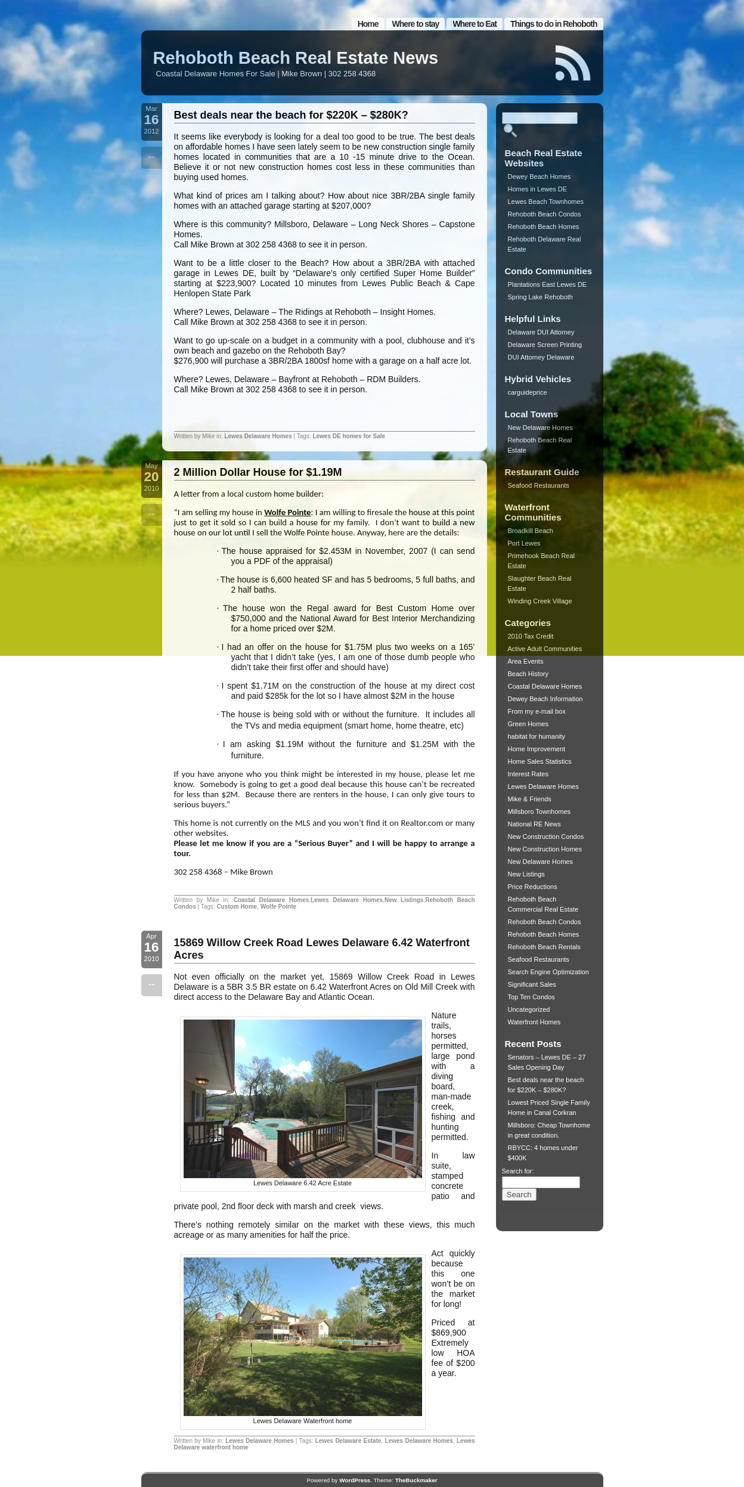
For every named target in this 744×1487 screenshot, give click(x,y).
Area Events (526, 661)
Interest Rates (528, 773)
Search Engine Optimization (548, 971)
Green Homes (528, 723)
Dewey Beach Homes (539, 176)
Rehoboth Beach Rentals (544, 946)
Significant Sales (532, 984)
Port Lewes (524, 543)
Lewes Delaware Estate (348, 1441)
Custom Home (236, 906)
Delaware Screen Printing (545, 344)
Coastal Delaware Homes (271, 900)
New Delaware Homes (540, 427)
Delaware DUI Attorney (541, 332)
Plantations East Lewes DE (547, 284)
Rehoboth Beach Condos (544, 214)
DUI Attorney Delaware (541, 357)
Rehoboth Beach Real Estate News (296, 57)
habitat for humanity (537, 736)
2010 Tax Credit (531, 636)
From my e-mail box (537, 711)
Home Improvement (537, 748)
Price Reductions (532, 886)
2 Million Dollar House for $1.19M (258, 472)
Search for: (518, 1171)
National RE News (534, 824)
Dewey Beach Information (545, 698)
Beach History (528, 673)
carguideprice (527, 392)
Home (368, 24)
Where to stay (415, 24)
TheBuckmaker (416, 1480)
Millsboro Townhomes (539, 811)
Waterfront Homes (534, 1022)
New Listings (404, 900)
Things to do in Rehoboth (553, 24)
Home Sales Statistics (540, 761)
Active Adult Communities (545, 648)
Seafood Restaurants (538, 485)
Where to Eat (474, 24)
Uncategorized (529, 1009)
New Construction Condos (546, 836)
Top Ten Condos (531, 996)
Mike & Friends (529, 799)
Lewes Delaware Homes (258, 436)
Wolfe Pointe (287, 512)
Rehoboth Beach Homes (543, 226)
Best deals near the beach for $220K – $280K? (291, 115)
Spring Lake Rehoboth (540, 297)
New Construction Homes (545, 849)
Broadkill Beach (530, 530)
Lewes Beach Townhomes (546, 201)
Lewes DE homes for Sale (348, 436)
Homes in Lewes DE (538, 189)
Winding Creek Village (540, 601)
